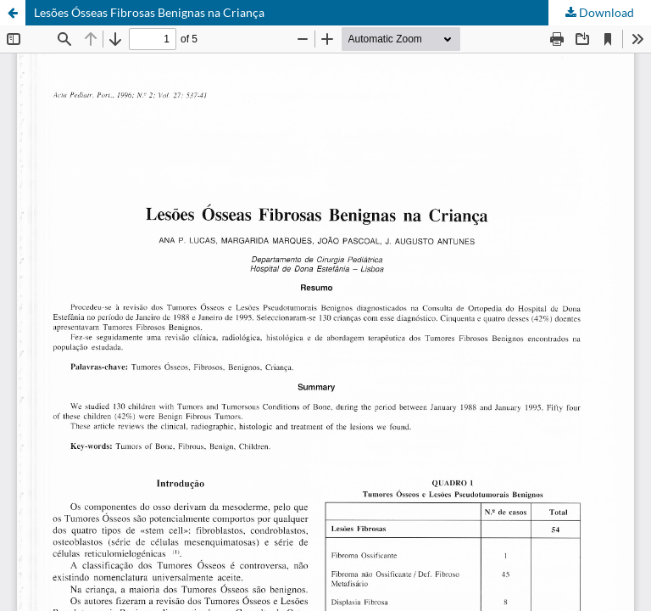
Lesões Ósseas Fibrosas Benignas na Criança (149, 12)
